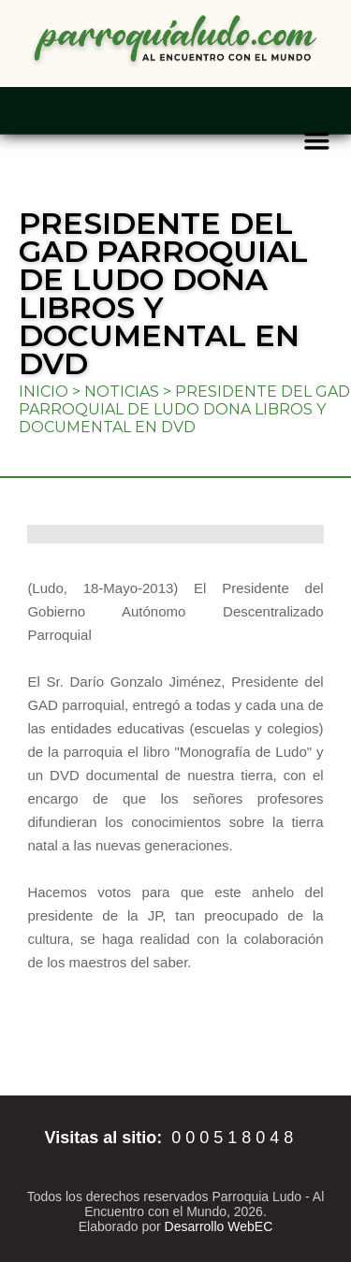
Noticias (121, 391)
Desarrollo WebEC (219, 1226)
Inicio (43, 391)
